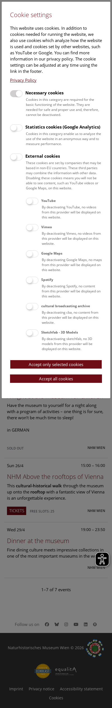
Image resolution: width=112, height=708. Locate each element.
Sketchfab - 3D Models (59, 332)
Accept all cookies (56, 378)
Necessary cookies (44, 93)
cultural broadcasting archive (65, 306)
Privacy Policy (23, 80)
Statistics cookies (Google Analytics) (62, 127)
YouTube (48, 200)
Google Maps (51, 253)
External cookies (42, 156)
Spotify (47, 279)
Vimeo (46, 227)
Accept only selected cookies (56, 364)
